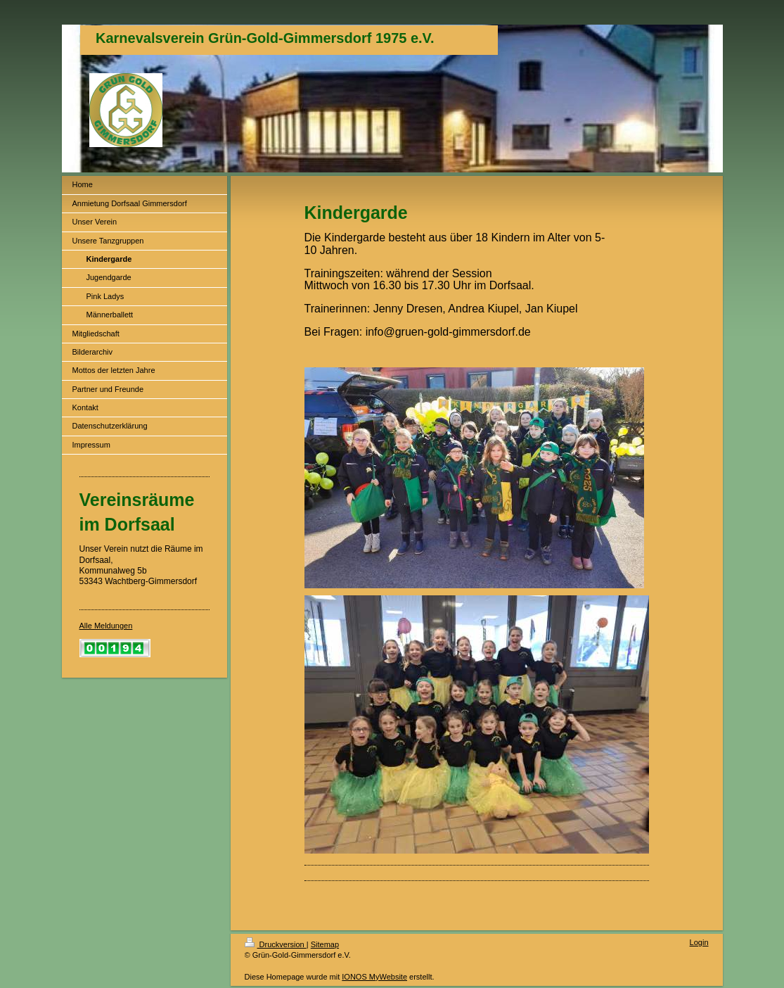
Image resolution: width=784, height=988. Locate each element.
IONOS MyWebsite (374, 977)
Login (699, 942)
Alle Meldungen (106, 625)
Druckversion (276, 944)
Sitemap (325, 944)
